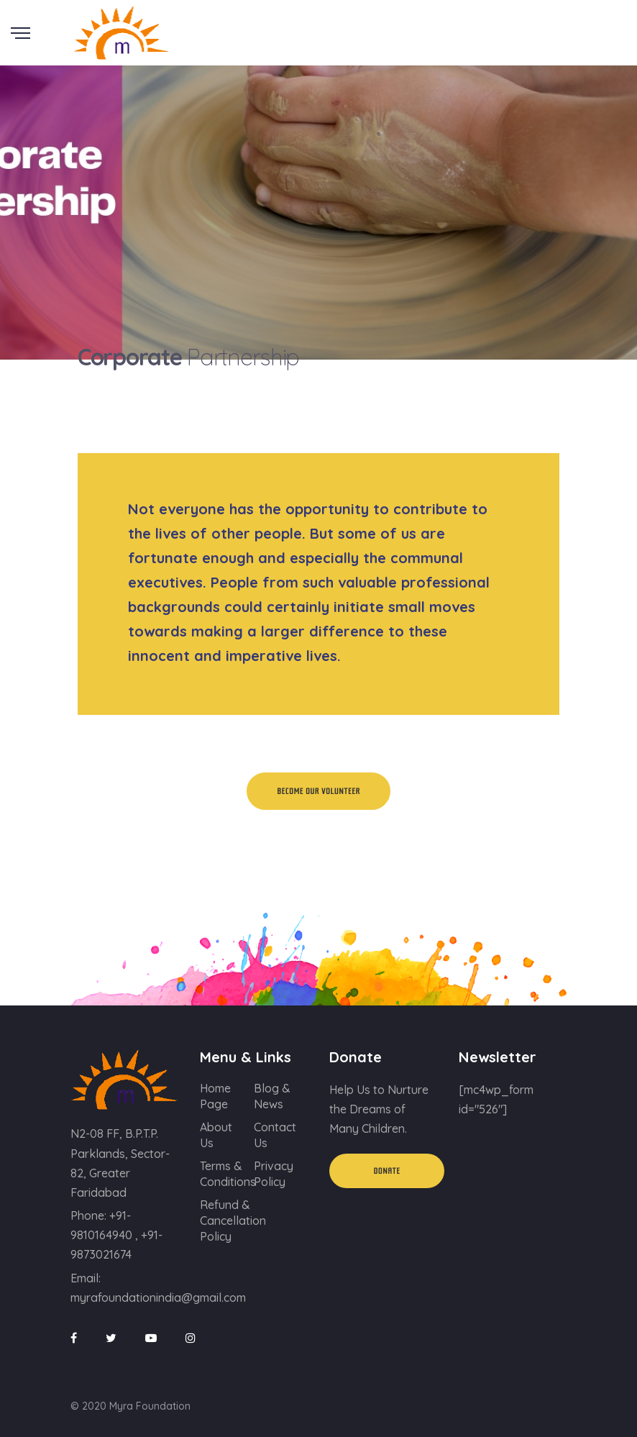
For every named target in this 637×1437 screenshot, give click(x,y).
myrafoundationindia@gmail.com (158, 1297)
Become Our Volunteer (318, 791)
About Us (216, 1135)
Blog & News (272, 1096)
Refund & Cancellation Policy (233, 1221)
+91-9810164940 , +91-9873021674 (116, 1235)
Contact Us (275, 1135)
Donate (387, 1171)
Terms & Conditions (228, 1174)
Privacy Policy (273, 1174)
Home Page (215, 1096)
